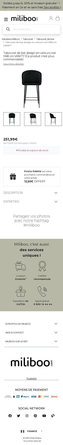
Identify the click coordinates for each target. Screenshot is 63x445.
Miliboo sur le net (16, 341)
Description (13, 192)
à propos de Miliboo (18, 324)
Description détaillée (13, 64)
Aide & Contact (14, 332)
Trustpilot (32, 378)
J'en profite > (52, 7)
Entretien (11, 201)
